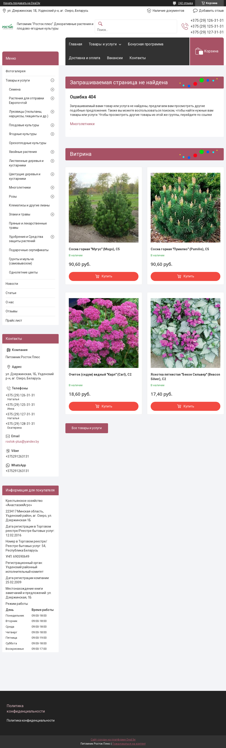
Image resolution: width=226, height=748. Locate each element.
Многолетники (82, 124)
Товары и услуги (103, 44)
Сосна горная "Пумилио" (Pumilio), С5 (180, 249)
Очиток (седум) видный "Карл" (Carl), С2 (100, 374)
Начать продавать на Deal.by (21, 3)
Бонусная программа (145, 44)
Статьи (11, 293)
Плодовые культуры (24, 125)
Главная (75, 44)
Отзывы (11, 311)
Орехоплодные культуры (27, 143)
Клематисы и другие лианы (29, 205)
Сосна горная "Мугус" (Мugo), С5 (94, 249)
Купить (107, 276)
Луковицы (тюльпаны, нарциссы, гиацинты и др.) (28, 114)
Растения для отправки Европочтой (26, 100)
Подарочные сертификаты (28, 250)
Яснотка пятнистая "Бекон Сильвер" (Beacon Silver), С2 (185, 377)
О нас (10, 302)
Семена (15, 89)
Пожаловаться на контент (129, 743)
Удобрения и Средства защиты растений (26, 239)
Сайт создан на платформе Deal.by (113, 739)
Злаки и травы (19, 214)
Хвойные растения (23, 152)
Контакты (137, 58)
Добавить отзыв (211, 10)
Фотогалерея (15, 71)
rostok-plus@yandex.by (22, 441)
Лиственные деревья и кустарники (26, 163)
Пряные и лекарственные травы (28, 226)
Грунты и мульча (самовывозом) (21, 261)
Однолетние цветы (23, 272)
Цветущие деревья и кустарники (24, 176)
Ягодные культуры (23, 134)
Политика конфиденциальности (31, 720)
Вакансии (115, 58)
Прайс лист (14, 320)
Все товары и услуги (87, 428)
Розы (13, 196)
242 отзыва (185, 3)
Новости (12, 283)
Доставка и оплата (84, 58)
